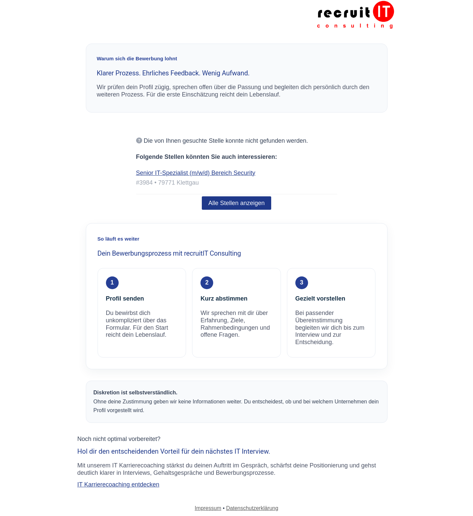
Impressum (208, 508)
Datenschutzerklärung (252, 508)
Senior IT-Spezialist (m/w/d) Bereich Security (195, 173)
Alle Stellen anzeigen (236, 203)
